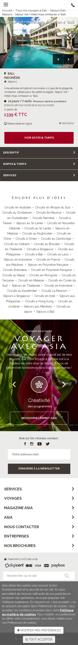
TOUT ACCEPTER (39, 639)
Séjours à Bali (45, 311)
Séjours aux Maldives (38, 306)
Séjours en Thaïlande (26, 285)
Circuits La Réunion (54, 290)
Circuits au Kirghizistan (37, 233)
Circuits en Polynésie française (51, 270)
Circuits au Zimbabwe (17, 212)
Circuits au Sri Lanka (37, 228)
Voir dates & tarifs (39, 137)
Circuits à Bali (34, 254)
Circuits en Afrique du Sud (52, 207)
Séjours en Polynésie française (48, 264)
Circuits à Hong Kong (39, 301)
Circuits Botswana (15, 270)
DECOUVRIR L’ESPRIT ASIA (39, 418)
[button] (58, 59)
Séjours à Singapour (16, 296)
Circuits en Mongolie (43, 275)
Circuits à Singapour (40, 249)
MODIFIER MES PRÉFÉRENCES (39, 630)
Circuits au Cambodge (56, 238)
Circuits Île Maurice (48, 212)
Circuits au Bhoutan (47, 244)
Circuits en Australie (17, 207)
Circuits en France (48, 259)
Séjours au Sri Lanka (29, 223)
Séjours (7, 14)
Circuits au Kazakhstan (22, 290)
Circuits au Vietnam (17, 244)
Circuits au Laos (57, 254)
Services (9, 175)
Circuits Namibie (43, 218)
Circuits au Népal (13, 275)
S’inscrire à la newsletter (39, 468)
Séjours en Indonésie (18, 259)
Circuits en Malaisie (31, 280)
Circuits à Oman (26, 238)
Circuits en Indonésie (58, 285)
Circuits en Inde (44, 296)
